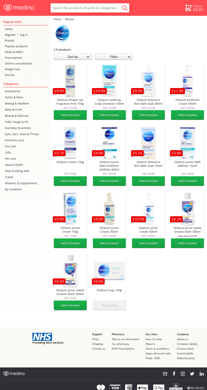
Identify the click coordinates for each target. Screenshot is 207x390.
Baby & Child (13, 109)
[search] (89, 8)
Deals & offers (14, 52)
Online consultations (18, 63)
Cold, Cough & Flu (16, 122)
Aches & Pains (14, 97)
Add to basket (70, 115)
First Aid (10, 146)
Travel (9, 177)
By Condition (13, 189)
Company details (187, 344)
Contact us (98, 349)
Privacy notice (185, 349)
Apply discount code (158, 353)
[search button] (125, 8)
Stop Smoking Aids (17, 171)
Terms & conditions (157, 349)
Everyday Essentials (18, 128)
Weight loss (12, 69)
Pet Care (10, 158)
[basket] (194, 8)
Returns (150, 344)
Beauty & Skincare (17, 116)
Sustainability (185, 353)
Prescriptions (13, 58)
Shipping (97, 344)
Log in (24, 35)
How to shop (154, 339)
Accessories (12, 91)
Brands (9, 40)
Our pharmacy (120, 344)
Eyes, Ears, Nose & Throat (22, 134)
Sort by (78, 57)
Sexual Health (14, 165)
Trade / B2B (153, 358)
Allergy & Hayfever (17, 103)
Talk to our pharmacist (125, 339)
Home (9, 29)
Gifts (8, 152)
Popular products (16, 46)
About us (182, 339)
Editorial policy (186, 358)
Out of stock (109, 305)
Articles (10, 75)
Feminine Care (14, 140)
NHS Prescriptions (123, 349)
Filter (120, 57)
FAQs (95, 339)
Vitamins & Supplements (21, 183)
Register (10, 35)
